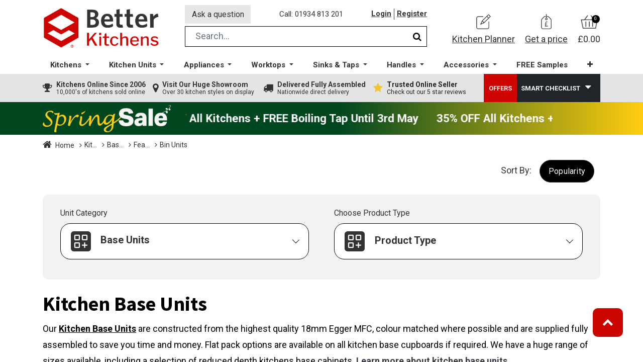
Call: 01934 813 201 (311, 14)
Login (381, 14)
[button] (590, 65)
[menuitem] (542, 65)
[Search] (417, 37)
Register (412, 14)
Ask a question (218, 14)
